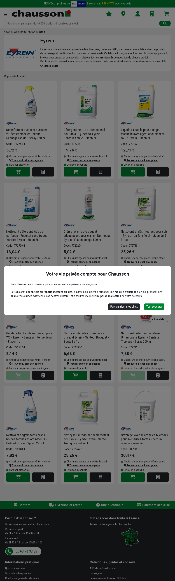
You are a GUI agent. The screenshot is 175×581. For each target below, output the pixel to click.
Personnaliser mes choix (124, 306)
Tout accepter (154, 306)
